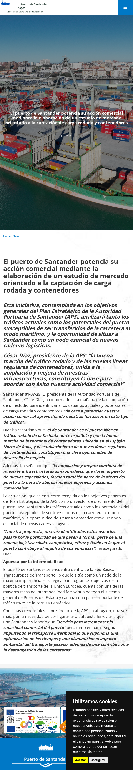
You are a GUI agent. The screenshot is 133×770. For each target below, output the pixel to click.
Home (7, 236)
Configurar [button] (98, 760)
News (16, 236)
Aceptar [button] (80, 760)
